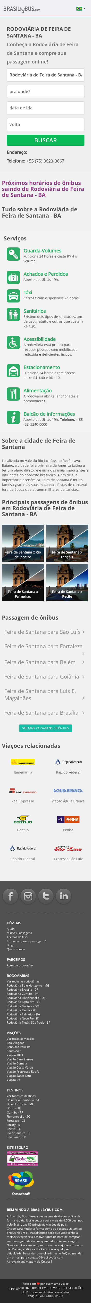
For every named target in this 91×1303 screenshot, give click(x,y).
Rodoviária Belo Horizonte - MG (28, 985)
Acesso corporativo (20, 965)
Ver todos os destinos (21, 1096)
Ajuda (11, 929)
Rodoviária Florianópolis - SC (26, 998)
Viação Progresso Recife (23, 1072)
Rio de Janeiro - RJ (18, 1133)
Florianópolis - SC (18, 1116)
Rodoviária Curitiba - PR (22, 994)
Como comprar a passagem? (26, 941)
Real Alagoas (15, 1043)
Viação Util (14, 1080)
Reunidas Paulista (19, 1047)
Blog (10, 945)
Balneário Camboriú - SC (23, 1100)
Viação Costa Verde (20, 1067)
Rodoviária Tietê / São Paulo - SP (28, 1022)
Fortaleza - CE (16, 1121)
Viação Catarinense (20, 1059)
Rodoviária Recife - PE (21, 1010)
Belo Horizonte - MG (20, 1104)
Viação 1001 (15, 1055)
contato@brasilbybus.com (45, 1257)
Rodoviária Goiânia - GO (23, 1006)
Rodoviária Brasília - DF (22, 990)
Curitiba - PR (15, 1112)
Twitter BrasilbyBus (45, 896)
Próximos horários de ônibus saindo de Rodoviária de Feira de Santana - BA (43, 189)
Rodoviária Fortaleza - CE (24, 1002)
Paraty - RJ (13, 1125)
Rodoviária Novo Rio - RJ (23, 1018)
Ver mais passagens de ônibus (45, 728)
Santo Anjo (14, 1051)
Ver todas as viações (20, 1039)
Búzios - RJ (14, 1108)
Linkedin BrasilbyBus (63, 896)
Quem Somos (16, 949)
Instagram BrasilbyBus (28, 896)
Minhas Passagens (19, 933)
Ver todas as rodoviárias (23, 981)
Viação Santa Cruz (19, 1076)
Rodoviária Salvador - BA (23, 1014)
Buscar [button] (45, 140)
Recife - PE (14, 1129)
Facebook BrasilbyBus (10, 896)
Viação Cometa (17, 1063)
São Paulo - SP (16, 1137)
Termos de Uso (17, 937)
